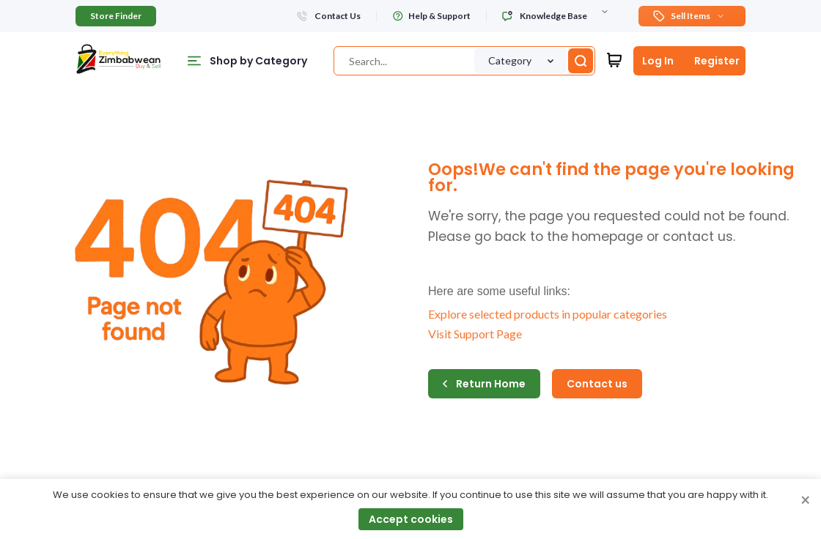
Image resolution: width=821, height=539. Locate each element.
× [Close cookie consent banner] (805, 501)
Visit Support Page (475, 334)
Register (717, 60)
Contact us (597, 383)
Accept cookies (411, 519)
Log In (658, 60)
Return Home (484, 383)
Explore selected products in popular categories (547, 314)
